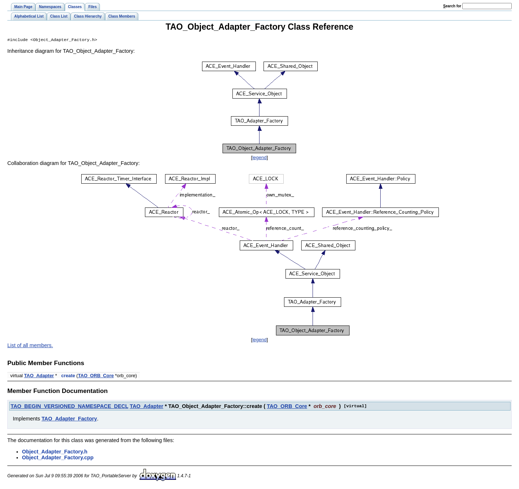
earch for (452, 6)
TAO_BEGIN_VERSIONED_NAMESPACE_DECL (69, 407)
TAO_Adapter (39, 376)
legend (259, 158)
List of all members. (30, 346)
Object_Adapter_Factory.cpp (58, 458)
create (68, 376)
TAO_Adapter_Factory (69, 419)
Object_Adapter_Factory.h (54, 452)
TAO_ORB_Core (96, 376)
